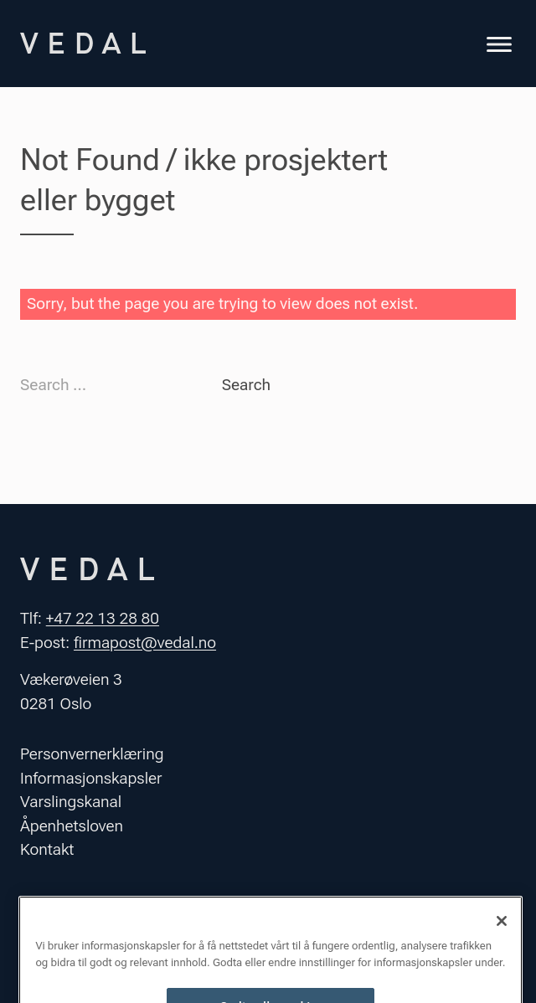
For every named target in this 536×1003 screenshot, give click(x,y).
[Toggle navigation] (499, 46)
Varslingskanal (70, 801)
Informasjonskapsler (91, 778)
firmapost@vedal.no (145, 642)
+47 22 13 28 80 (102, 618)
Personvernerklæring (92, 754)
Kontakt (47, 849)
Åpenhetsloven (71, 826)
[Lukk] (501, 937)
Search (246, 384)
